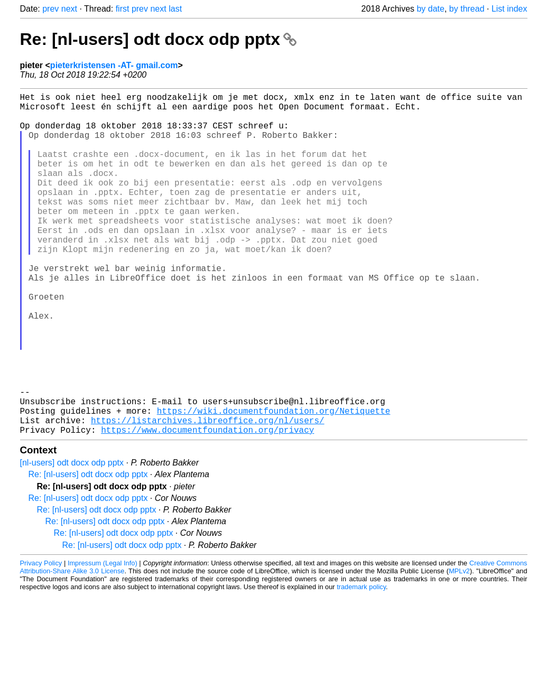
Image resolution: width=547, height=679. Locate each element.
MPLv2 (459, 647)
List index (509, 8)
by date (430, 8)
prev (50, 8)
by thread (467, 8)
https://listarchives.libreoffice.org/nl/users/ (208, 494)
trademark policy (361, 663)
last (175, 8)
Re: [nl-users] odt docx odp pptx (158, 39)
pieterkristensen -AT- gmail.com (114, 65)
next (69, 8)
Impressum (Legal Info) (102, 639)
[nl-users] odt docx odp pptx (72, 538)
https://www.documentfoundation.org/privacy (207, 505)
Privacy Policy (41, 639)
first (122, 8)
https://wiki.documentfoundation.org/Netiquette (274, 482)
